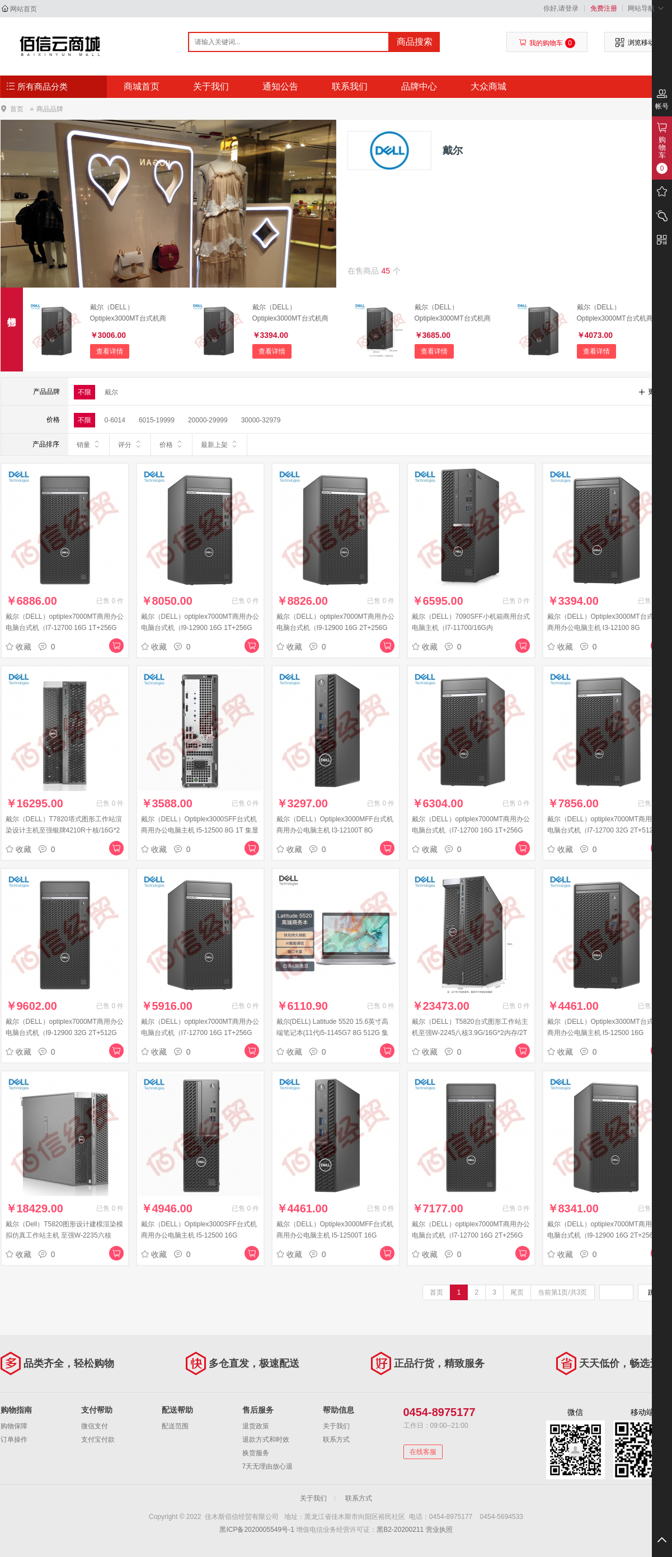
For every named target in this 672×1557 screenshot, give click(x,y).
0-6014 (115, 420)
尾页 (517, 1292)
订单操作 (14, 1439)
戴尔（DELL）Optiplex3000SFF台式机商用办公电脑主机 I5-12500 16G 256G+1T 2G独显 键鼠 (199, 1235)
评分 (130, 444)
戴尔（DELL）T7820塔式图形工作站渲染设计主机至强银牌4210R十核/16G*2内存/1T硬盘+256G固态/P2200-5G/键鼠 (65, 830)
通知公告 (280, 86)
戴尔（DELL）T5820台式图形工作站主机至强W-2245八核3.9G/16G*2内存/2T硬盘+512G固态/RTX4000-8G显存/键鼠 (470, 1033)
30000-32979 (261, 420)
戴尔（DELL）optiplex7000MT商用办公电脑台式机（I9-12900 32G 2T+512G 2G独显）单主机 (65, 1033)
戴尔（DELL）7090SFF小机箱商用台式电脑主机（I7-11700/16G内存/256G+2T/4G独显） (471, 628)
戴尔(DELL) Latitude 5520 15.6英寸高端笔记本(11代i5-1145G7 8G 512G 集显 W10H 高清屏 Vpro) (332, 1033)
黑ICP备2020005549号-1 (256, 1530)
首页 (17, 108)
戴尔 (111, 392)
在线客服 (423, 1452)
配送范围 (175, 1426)
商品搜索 (415, 41)
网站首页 (23, 9)
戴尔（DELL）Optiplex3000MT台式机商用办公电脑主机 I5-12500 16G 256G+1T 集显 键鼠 (603, 1033)
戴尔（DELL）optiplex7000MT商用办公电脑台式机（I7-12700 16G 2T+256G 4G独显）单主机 (471, 1235)
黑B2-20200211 (400, 1530)
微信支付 (94, 1426)
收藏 (18, 646)
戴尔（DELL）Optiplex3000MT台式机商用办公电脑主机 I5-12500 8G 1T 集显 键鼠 (453, 313)
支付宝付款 (98, 1439)
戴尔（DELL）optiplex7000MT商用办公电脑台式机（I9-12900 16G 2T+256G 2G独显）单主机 (606, 1235)
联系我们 (350, 86)
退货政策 (255, 1426)
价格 (171, 444)
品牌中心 (419, 86)
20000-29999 (208, 420)
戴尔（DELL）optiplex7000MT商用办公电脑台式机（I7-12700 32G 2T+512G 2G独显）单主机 (606, 830)
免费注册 (603, 8)
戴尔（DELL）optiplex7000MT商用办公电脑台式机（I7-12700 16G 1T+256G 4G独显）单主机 (65, 628)
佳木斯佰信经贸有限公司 (60, 46)
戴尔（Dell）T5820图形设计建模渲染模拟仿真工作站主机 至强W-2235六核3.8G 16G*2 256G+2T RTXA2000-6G (65, 1235)
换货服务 (255, 1453)
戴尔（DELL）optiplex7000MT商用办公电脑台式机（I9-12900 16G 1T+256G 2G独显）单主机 (200, 628)
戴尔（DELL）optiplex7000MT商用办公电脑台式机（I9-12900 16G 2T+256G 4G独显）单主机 (335, 628)
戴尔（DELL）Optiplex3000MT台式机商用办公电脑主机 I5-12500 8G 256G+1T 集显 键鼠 (615, 313)
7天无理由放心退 (267, 1466)
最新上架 (219, 444)
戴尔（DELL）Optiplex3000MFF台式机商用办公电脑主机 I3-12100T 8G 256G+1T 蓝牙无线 (334, 830)
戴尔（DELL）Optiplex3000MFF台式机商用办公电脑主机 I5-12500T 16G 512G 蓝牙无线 (334, 1235)
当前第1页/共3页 (563, 1292)
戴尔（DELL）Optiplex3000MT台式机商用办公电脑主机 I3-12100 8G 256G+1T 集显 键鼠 (290, 313)
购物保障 (14, 1426)
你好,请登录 (561, 8)
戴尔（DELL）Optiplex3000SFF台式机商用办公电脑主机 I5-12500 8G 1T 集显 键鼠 (200, 830)
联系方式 (336, 1439)
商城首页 (141, 86)
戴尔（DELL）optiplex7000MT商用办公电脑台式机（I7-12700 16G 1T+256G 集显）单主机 (200, 1033)
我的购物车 (547, 43)
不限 (84, 392)
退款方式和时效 (265, 1439)
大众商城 (488, 86)
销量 (89, 444)
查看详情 (109, 351)
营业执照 (439, 1530)
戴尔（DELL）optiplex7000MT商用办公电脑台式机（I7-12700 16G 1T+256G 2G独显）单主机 (471, 830)
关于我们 (211, 86)
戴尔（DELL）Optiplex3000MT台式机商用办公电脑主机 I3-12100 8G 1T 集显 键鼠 (128, 313)
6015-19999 (157, 420)
